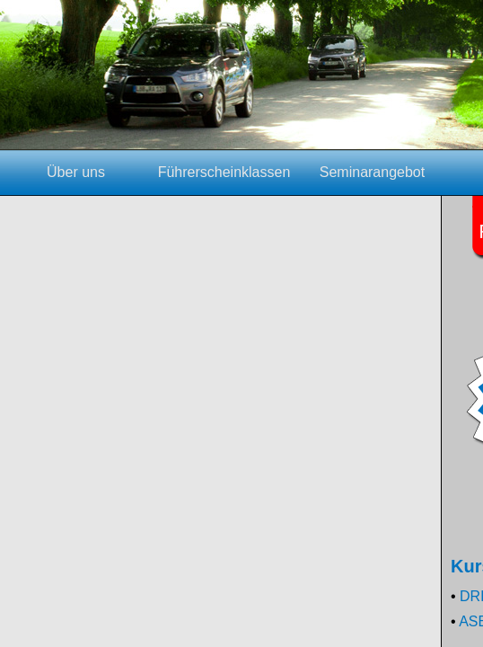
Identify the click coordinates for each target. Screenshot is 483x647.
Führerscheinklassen (224, 172)
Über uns (76, 172)
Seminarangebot (372, 172)
